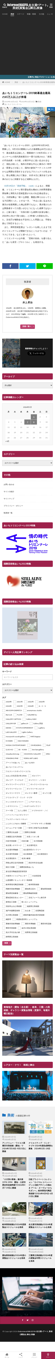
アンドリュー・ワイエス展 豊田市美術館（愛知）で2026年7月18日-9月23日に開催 (14, 1147)
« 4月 (7, 441)
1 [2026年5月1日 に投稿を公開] (33, 417)
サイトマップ (9, 499)
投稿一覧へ (26, 326)
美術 (12, 14)
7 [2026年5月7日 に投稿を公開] (27, 422)
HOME (5, 14)
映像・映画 (31, 14)
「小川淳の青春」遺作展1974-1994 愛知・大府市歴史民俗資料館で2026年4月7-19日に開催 (14, 1183)
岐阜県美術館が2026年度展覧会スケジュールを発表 (14, 1225)
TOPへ (48, 1355)
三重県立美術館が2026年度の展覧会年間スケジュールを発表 (40, 1258)
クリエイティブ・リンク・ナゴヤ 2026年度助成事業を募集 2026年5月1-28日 (41, 1146)
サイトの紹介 (9, 491)
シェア (21, 1355)
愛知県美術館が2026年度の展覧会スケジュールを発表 (14, 1256)
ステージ (20, 14)
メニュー (34, 1355)
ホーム (7, 1355)
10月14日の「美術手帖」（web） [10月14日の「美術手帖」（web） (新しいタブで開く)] (19, 186)
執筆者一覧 (8, 513)
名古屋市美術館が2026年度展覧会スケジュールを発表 (40, 1225)
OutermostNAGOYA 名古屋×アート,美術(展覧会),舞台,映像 (27, 6)
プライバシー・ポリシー (13, 506)
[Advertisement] (27, 44)
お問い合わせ (9, 484)
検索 (6, 943)
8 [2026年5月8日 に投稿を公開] (33, 422)
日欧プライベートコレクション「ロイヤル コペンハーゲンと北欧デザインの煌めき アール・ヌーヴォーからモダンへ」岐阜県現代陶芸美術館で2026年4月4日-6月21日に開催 (41, 1187)
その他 (41, 14)
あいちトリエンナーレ (13, 104)
